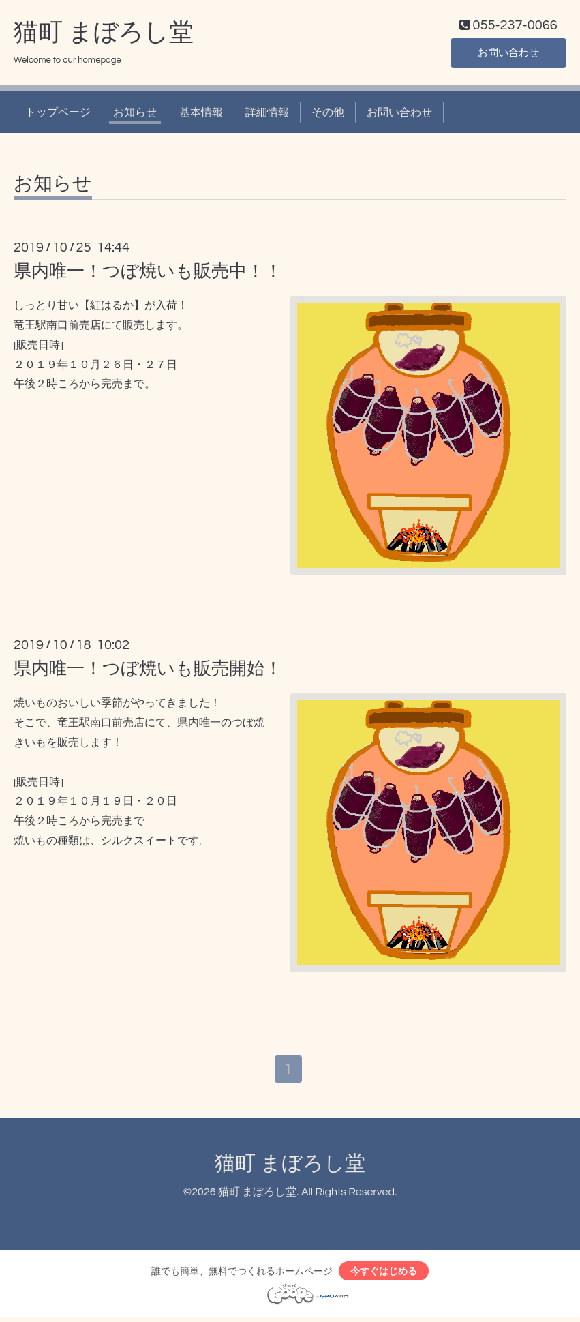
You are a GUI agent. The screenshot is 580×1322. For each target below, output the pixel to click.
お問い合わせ (508, 54)
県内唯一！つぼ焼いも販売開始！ (148, 671)
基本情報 (201, 114)
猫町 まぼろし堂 (104, 35)
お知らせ (135, 114)
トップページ (58, 114)
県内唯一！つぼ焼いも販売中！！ (148, 274)
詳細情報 (267, 114)
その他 (327, 114)
